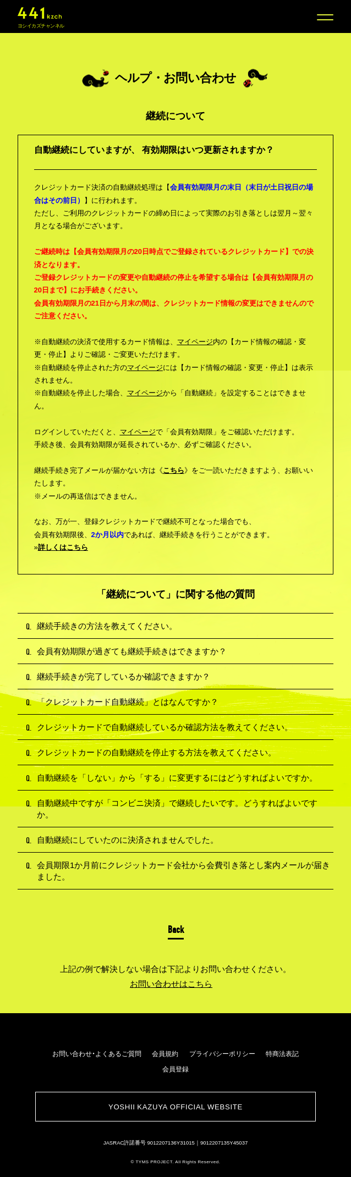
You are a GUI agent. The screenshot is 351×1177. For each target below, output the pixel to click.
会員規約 (165, 1053)
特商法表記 (282, 1053)
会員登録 (175, 1069)
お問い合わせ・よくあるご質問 (96, 1053)
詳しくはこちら (63, 547)
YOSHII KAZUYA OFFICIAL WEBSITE (175, 1106)
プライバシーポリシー (222, 1053)
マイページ (195, 342)
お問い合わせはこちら (171, 983)
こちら (173, 470)
